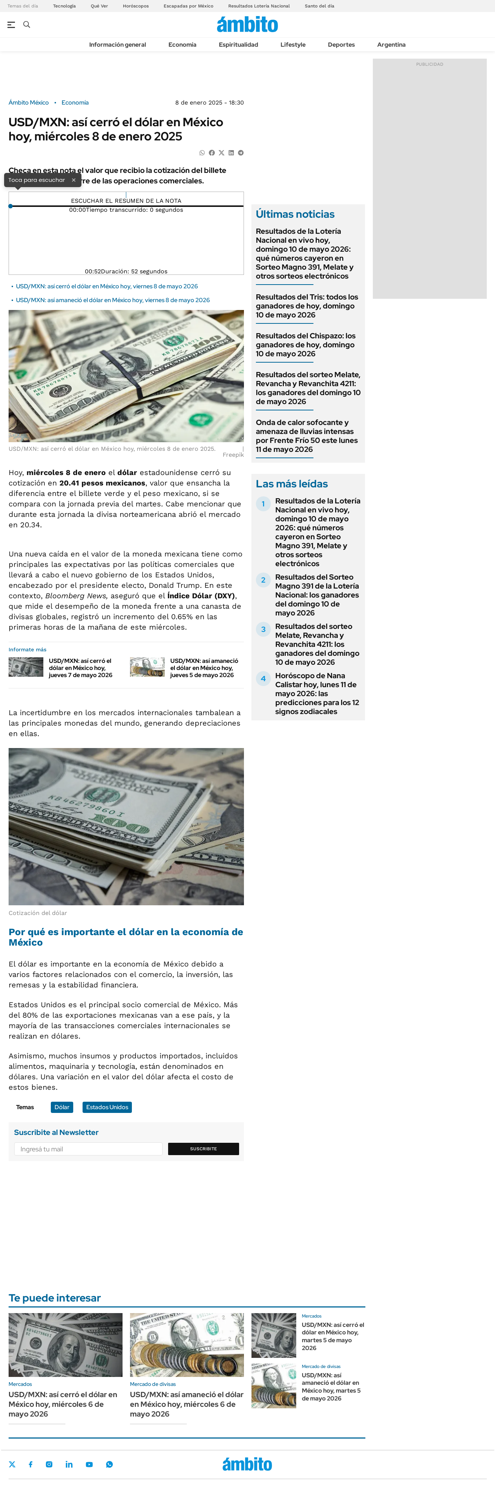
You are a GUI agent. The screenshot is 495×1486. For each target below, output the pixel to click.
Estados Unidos (107, 1107)
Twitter (12, 1464)
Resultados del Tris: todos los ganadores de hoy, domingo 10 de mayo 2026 (307, 306)
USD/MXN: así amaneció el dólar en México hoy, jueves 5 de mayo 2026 (204, 668)
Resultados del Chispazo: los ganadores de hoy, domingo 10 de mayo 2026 (306, 345)
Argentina (391, 45)
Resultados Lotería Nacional (259, 6)
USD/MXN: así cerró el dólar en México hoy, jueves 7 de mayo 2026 (80, 668)
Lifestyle (293, 45)
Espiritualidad (238, 45)
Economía (182, 45)
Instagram (49, 1464)
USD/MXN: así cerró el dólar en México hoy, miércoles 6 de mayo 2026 (63, 1404)
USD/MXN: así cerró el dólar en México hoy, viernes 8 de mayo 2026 (107, 286)
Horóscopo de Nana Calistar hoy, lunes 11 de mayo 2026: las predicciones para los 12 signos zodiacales (317, 693)
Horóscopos (136, 6)
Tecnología (64, 6)
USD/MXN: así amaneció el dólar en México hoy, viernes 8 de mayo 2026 (113, 300)
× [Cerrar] (73, 179)
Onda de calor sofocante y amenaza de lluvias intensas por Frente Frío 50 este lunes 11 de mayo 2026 (307, 436)
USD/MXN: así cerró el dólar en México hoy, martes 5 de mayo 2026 (333, 1336)
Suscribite (203, 1148)
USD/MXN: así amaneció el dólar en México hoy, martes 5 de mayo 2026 (331, 1386)
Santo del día (319, 6)
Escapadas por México (188, 6)
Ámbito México (29, 103)
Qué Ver (99, 6)
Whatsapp (109, 1464)
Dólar (62, 1107)
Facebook (31, 1464)
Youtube (89, 1464)
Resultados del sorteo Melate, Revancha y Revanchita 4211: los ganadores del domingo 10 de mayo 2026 (308, 388)
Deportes (341, 45)
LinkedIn (69, 1464)
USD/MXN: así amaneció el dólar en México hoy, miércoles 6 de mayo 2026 (187, 1404)
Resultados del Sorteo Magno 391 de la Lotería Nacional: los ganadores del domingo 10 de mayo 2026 (317, 595)
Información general (117, 45)
